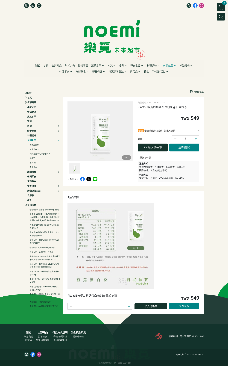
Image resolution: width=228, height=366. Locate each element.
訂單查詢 (42, 336)
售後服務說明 (60, 340)
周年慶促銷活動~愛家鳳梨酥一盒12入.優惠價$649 (44, 234)
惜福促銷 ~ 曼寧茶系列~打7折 (42, 247)
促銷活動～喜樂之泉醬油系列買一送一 (45, 295)
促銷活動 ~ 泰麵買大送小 (40, 302)
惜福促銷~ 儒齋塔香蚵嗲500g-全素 (44, 210)
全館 (140, 130)
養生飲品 (33, 167)
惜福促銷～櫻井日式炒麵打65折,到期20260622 (44, 241)
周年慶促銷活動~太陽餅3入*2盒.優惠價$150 (44, 226)
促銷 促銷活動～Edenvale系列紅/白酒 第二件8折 (44, 288)
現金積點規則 (78, 332)
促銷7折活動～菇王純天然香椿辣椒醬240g (44, 273)
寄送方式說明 (60, 336)
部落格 (28, 340)
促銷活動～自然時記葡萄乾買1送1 (44, 306)
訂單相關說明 (42, 340)
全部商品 (43, 332)
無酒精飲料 (34, 145)
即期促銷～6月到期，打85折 (42, 252)
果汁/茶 (33, 163)
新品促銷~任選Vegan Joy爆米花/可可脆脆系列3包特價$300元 (44, 265)
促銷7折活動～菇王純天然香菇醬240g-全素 (45, 280)
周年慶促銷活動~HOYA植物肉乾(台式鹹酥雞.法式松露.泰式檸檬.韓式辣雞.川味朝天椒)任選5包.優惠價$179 (45, 217)
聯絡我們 (28, 336)
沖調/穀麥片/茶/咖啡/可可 (40, 154)
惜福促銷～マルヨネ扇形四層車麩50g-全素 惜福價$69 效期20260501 (45, 258)
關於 (28, 332)
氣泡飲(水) (34, 149)
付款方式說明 (60, 332)
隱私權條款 (78, 336)
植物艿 (32, 158)
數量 (140, 138)
